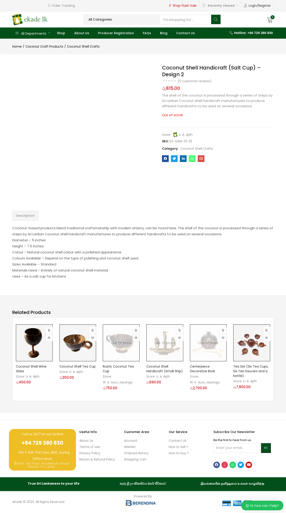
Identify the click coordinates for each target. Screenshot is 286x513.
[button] (270, 19)
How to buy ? (179, 453)
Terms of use (89, 447)
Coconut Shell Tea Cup (77, 366)
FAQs (147, 33)
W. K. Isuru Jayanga (117, 382)
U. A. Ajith (186, 134)
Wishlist (130, 447)
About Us (81, 33)
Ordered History (136, 453)
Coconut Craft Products (44, 46)
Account (130, 440)
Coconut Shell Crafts (83, 46)
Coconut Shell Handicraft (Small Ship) (164, 368)
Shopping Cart (135, 459)
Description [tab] (25, 215)
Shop (61, 33)
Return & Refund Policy (97, 459)
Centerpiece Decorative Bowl (202, 368)
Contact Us (185, 33)
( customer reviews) (195, 81)
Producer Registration (116, 33)
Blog (163, 33)
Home (17, 46)
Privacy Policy (89, 453)
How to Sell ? (178, 447)
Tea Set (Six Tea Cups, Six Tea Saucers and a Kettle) (250, 371)
